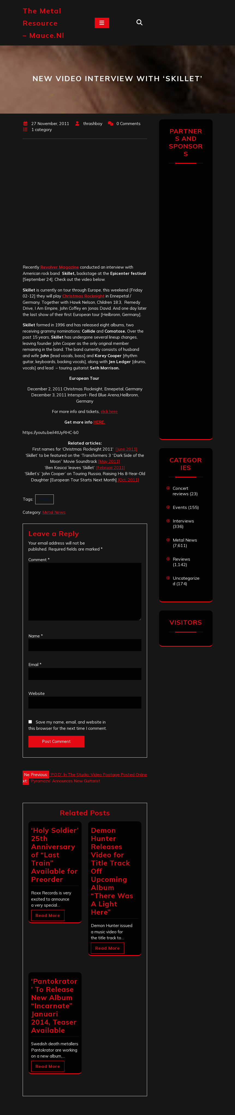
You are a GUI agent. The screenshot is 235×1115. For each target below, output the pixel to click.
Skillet (44, 499)
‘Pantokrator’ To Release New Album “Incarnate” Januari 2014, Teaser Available (54, 1005)
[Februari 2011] (110, 467)
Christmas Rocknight (83, 296)
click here (109, 411)
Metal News (54, 512)
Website (36, 693)
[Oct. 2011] (128, 479)
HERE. (99, 422)
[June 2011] (126, 449)
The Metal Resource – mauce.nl (43, 23)
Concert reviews (181, 490)
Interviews (183, 521)
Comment (39, 559)
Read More (47, 915)
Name (35, 636)
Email (34, 664)
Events (180, 507)
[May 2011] (109, 461)
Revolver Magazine (59, 267)
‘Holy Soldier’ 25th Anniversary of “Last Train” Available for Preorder (55, 854)
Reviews (181, 559)
